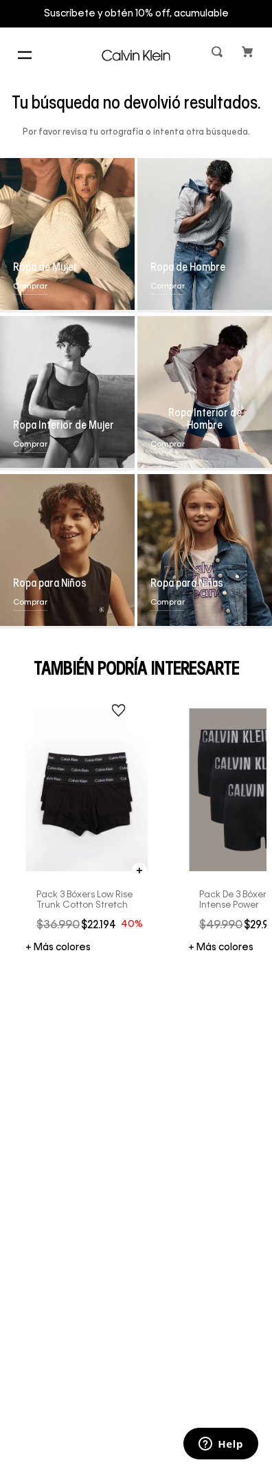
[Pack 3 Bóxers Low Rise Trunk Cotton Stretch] (87, 826)
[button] (218, 54)
